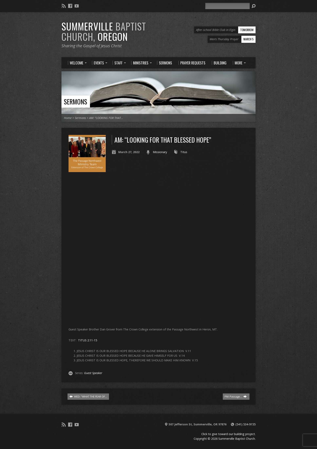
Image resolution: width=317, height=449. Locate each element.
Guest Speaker (93, 373)
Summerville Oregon (103, 31)
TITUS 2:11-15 (87, 340)
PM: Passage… (236, 396)
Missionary (160, 152)
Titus (183, 152)
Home (68, 118)
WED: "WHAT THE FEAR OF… (88, 396)
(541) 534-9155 (246, 424)
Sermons (75, 101)
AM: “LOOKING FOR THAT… (106, 118)
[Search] (227, 6)
